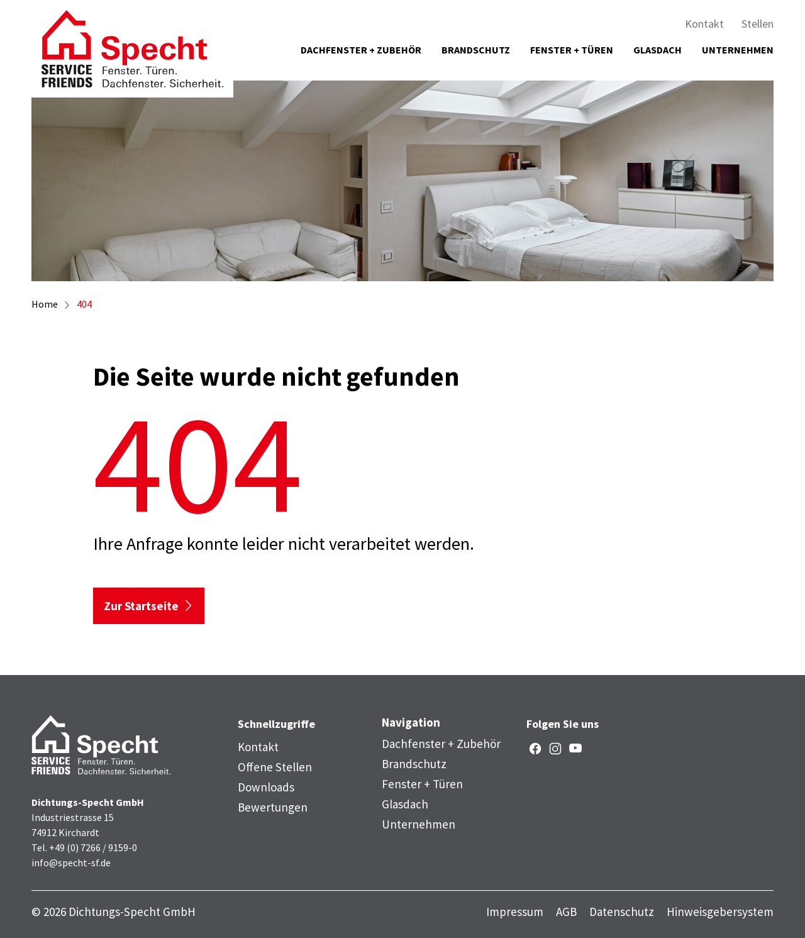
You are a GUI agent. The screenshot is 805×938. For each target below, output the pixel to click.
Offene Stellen (275, 766)
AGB (566, 912)
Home (44, 304)
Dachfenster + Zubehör (361, 49)
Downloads (266, 787)
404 (84, 304)
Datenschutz (621, 912)
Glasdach (657, 49)
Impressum (514, 912)
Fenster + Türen (571, 49)
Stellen (757, 23)
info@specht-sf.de (71, 862)
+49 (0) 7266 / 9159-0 (93, 847)
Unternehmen (738, 49)
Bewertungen (273, 807)
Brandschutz (475, 49)
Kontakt (704, 23)
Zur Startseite (141, 605)
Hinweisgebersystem (720, 912)
